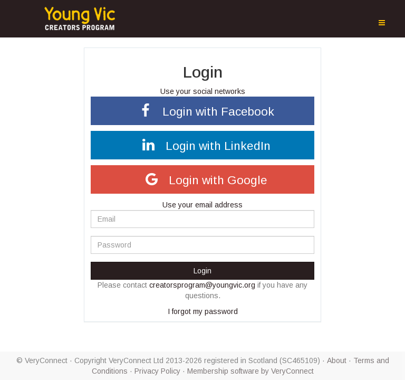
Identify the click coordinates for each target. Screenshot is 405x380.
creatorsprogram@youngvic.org (202, 285)
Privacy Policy (157, 371)
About (336, 360)
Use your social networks (202, 91)
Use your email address (202, 205)
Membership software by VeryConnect (250, 371)
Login (202, 271)
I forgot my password (203, 311)
